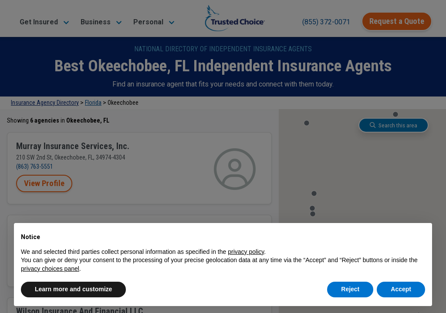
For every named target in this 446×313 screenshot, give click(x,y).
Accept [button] (401, 289)
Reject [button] (350, 289)
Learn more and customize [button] (73, 289)
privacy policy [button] (246, 251)
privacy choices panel (50, 268)
